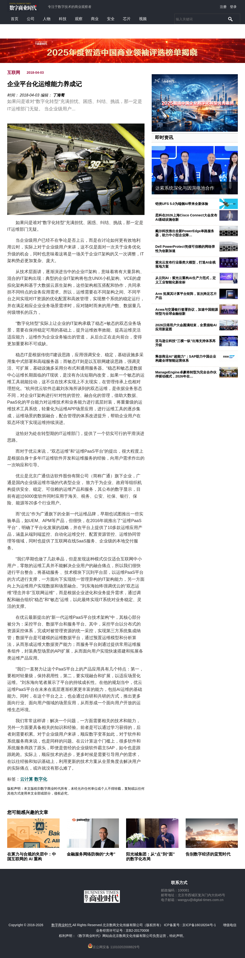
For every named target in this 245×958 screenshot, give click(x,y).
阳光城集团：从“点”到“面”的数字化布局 (150, 856)
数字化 (40, 779)
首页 (14, 19)
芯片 (127, 19)
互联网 (13, 72)
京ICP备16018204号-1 (199, 925)
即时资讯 (164, 137)
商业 (95, 19)
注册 (223, 7)
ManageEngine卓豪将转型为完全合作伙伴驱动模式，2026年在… (186, 374)
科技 (63, 19)
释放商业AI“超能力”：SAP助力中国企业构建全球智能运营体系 (185, 358)
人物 (46, 19)
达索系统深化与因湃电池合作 (184, 188)
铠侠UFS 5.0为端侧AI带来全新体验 (181, 204)
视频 (143, 19)
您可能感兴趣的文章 (27, 812)
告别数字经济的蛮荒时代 (208, 854)
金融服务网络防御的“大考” (91, 854)
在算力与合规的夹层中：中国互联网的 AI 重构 (31, 856)
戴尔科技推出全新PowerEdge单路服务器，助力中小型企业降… (184, 233)
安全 (111, 19)
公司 (30, 19)
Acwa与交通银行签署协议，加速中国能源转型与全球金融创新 (186, 312)
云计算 (26, 779)
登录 (233, 7)
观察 (79, 19)
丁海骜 (58, 95)
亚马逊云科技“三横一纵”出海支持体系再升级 (185, 343)
